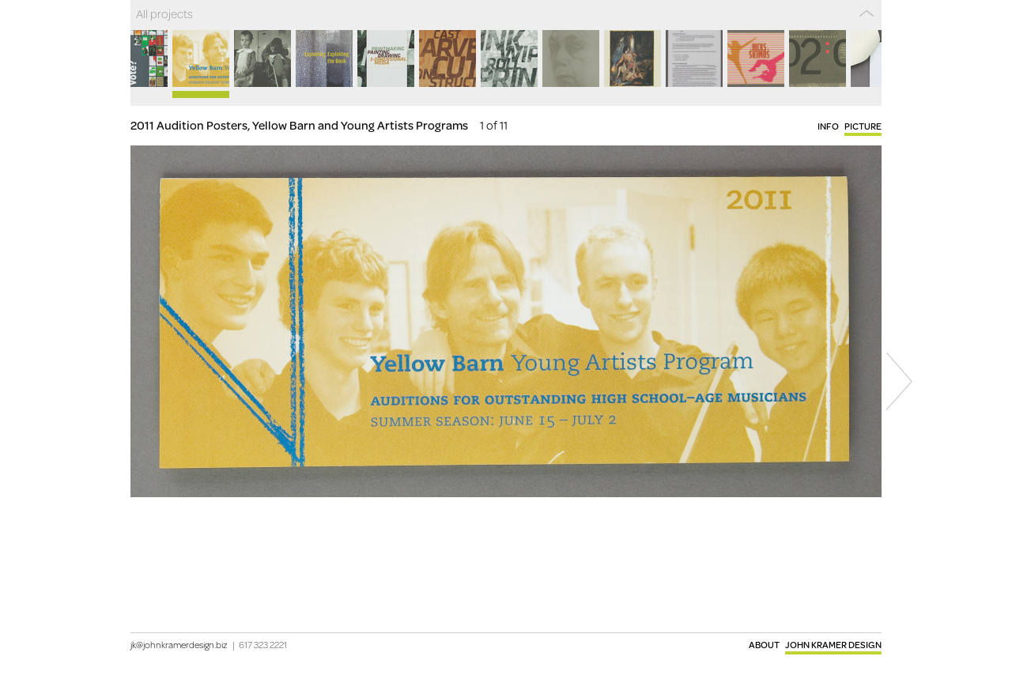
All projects (164, 13)
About (764, 644)
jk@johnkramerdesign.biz (179, 644)
